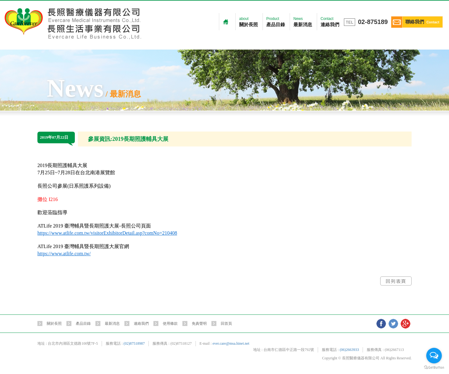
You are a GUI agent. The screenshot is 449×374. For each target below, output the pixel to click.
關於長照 (54, 323)
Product (275, 22)
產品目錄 (83, 323)
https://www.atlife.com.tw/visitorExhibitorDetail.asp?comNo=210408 (107, 233)
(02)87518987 (134, 343)
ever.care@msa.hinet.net (231, 343)
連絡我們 (141, 323)
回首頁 (226, 323)
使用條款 (170, 323)
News (302, 22)
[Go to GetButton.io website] (434, 368)
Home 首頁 (226, 21)
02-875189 (373, 21)
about (248, 22)
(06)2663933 (349, 350)
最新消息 (112, 323)
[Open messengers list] (434, 355)
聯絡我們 (415, 22)
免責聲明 (199, 323)
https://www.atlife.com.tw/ (64, 253)
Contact (330, 22)
